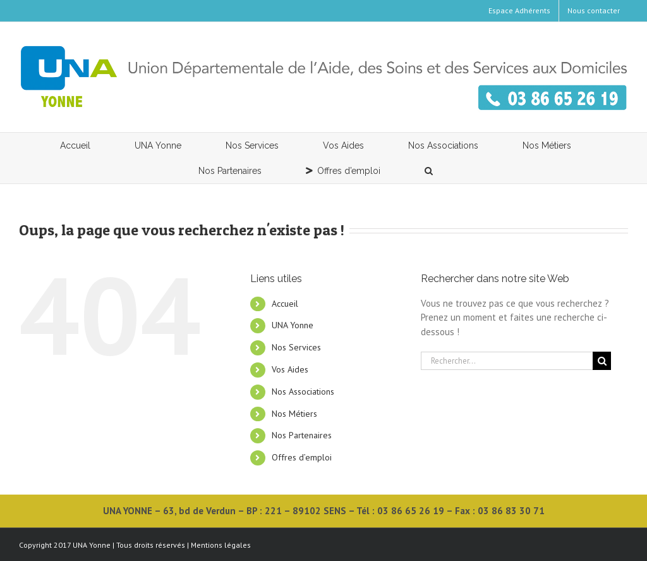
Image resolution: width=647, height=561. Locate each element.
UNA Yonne (292, 325)
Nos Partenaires (302, 435)
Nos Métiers (294, 413)
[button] (429, 170)
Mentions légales (221, 545)
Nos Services (296, 347)
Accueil (285, 303)
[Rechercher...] (507, 361)
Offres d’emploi (302, 457)
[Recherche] (602, 361)
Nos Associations (303, 391)
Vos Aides (290, 369)
